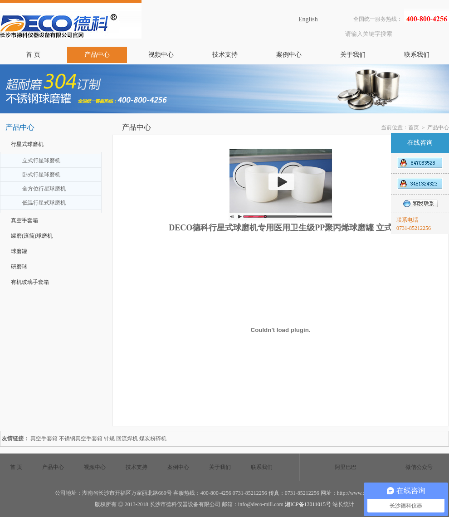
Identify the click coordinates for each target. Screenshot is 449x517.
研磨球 (19, 266)
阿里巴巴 (345, 467)
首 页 (33, 54)
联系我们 (416, 54)
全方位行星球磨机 (44, 188)
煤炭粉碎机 (152, 438)
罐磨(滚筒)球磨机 (32, 236)
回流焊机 (127, 438)
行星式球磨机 (27, 144)
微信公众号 (419, 467)
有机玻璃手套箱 (30, 282)
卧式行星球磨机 (41, 174)
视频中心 (161, 54)
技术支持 (225, 54)
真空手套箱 (24, 220)
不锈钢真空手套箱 (80, 438)
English (308, 19)
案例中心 (289, 54)
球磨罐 (19, 251)
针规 (109, 438)
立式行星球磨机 (41, 160)
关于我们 (353, 54)
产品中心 (97, 54)
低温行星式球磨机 (44, 203)
